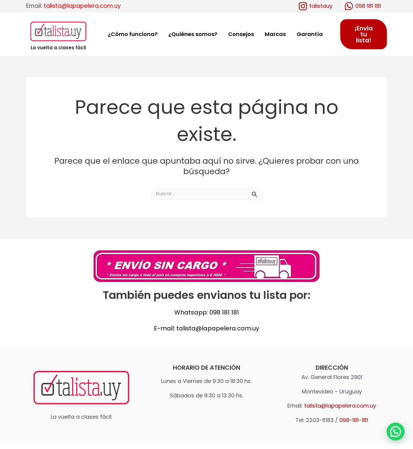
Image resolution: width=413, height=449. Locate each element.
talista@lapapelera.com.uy (82, 6)
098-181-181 (353, 420)
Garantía (310, 34)
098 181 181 (224, 312)
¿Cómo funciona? (133, 34)
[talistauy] (315, 6)
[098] (362, 6)
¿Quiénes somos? (192, 34)
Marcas (275, 34)
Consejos (241, 34)
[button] (396, 432)
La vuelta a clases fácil (58, 47)
